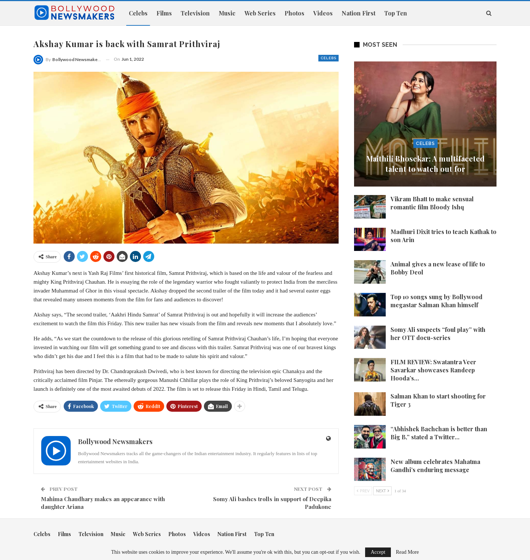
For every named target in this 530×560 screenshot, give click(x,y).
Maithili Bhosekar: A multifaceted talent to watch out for (425, 163)
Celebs (138, 13)
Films (164, 13)
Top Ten (395, 13)
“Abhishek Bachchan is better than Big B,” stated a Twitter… (439, 433)
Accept (378, 552)
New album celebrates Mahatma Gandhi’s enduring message (435, 466)
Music (227, 13)
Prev (363, 490)
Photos (294, 13)
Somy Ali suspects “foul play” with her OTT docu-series (438, 333)
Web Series (260, 13)
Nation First (358, 13)
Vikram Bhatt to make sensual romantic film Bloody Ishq (432, 203)
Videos (323, 13)
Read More (407, 552)
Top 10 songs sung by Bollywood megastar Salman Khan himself (437, 301)
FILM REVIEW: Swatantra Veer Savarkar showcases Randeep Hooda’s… (433, 370)
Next (382, 490)
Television (195, 13)
